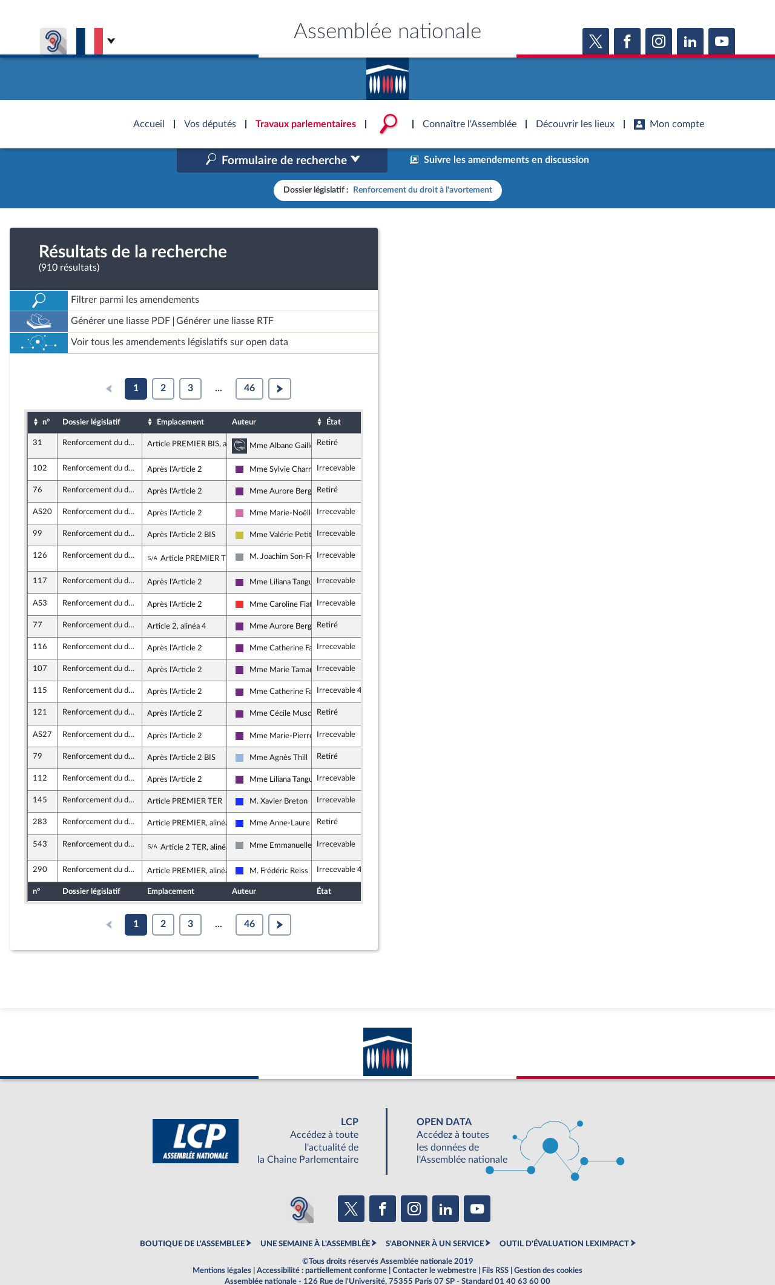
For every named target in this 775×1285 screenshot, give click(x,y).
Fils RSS (495, 1245)
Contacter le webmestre (434, 1245)
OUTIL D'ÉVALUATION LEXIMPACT (564, 1218)
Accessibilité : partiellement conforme (322, 1245)
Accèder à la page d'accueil (387, 74)
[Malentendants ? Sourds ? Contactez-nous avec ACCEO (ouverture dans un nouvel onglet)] (299, 1182)
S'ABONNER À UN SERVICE (435, 1218)
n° (46, 396)
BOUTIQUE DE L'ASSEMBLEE (192, 1218)
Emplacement (180, 396)
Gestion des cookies (548, 1245)
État (333, 396)
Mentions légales (222, 1245)
